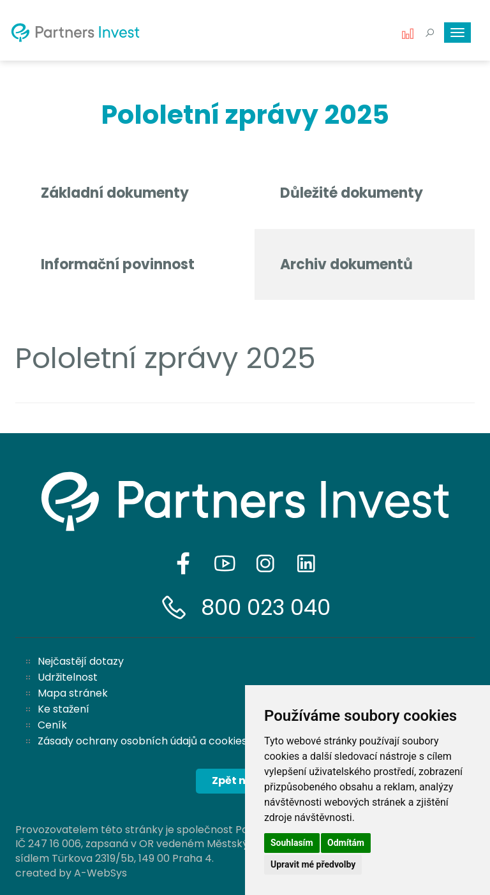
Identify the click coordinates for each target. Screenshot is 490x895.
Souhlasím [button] (292, 843)
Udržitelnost (68, 677)
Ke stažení (63, 709)
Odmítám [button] (345, 843)
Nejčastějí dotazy (81, 661)
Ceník (52, 725)
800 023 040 (265, 607)
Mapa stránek (73, 693)
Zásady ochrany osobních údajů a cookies (142, 741)
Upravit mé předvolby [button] (313, 864)
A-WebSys (100, 873)
